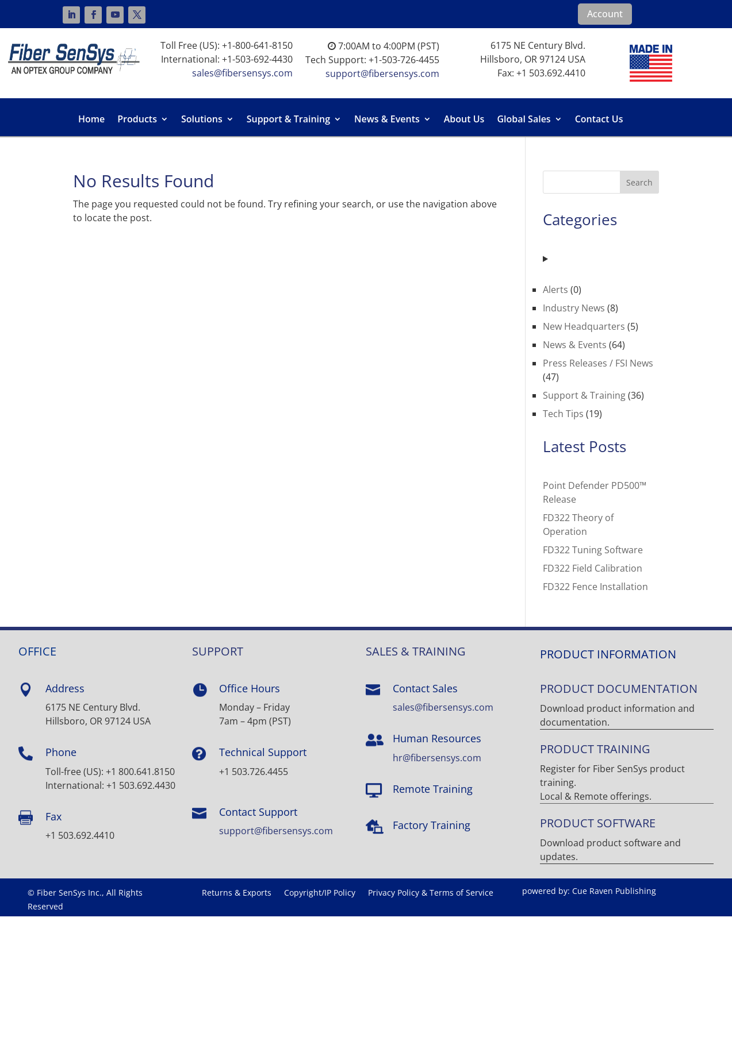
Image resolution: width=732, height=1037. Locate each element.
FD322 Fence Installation (595, 586)
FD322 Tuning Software (593, 549)
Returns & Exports (236, 893)
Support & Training (288, 120)
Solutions (202, 120)
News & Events (387, 120)
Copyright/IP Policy (319, 893)
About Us (464, 120)
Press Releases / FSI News (598, 363)
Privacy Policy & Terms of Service (430, 893)
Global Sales (523, 120)
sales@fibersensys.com (242, 73)
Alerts (555, 289)
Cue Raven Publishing (614, 890)
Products (137, 120)
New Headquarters (584, 326)
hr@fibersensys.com (437, 757)
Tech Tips (563, 413)
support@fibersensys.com (382, 73)
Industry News (574, 308)
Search (639, 182)
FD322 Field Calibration (592, 568)
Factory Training (431, 825)
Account (605, 13)
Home (91, 120)
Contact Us (599, 120)
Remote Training (433, 789)
